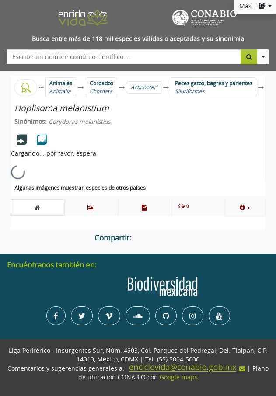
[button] (244, 207)
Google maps (179, 377)
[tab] (37, 207)
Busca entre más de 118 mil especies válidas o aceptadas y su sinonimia (138, 38)
